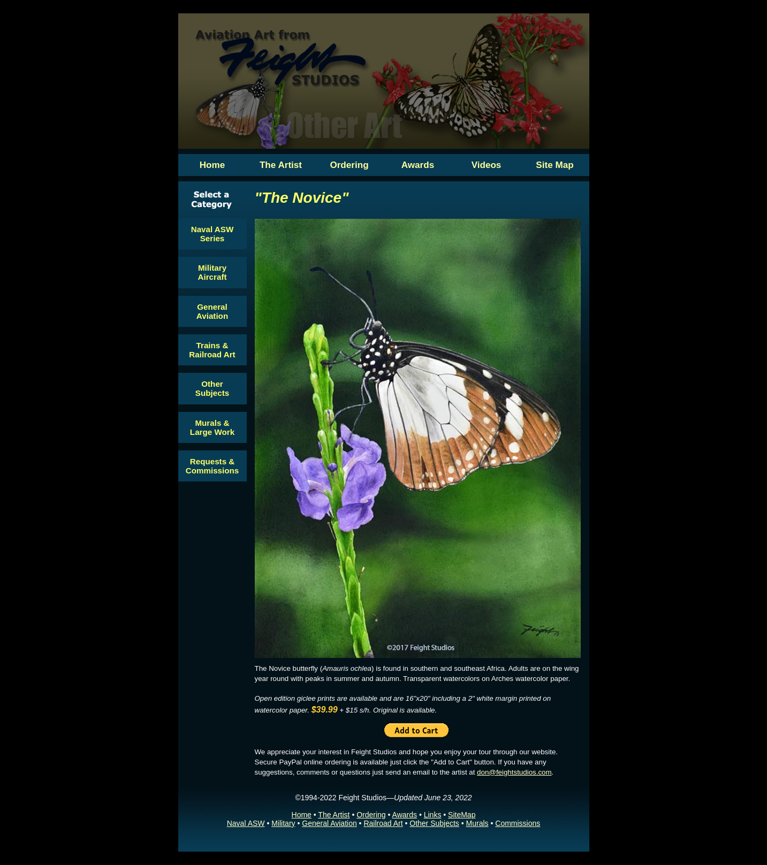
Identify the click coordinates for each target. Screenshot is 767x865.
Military (283, 823)
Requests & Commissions (212, 466)
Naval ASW (246, 823)
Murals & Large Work (212, 427)
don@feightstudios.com (514, 772)
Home (302, 814)
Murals (477, 823)
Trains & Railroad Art (212, 350)
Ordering (370, 814)
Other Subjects (212, 388)
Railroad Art (383, 823)
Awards (404, 814)
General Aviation (212, 311)
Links (433, 814)
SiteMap (461, 814)
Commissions (517, 823)
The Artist (334, 814)
